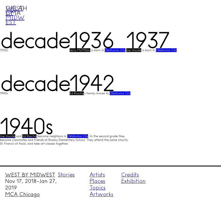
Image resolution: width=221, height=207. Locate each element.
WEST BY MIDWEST (30, 175)
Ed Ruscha (77, 93)
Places (97, 181)
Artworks (101, 194)
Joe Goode (134, 50)
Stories (66, 174)
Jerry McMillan (80, 50)
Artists (97, 174)
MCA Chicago (22, 194)
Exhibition (133, 181)
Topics (97, 187)
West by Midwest (14, 15)
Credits (130, 174)
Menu (205, 15)
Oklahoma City (115, 50)
